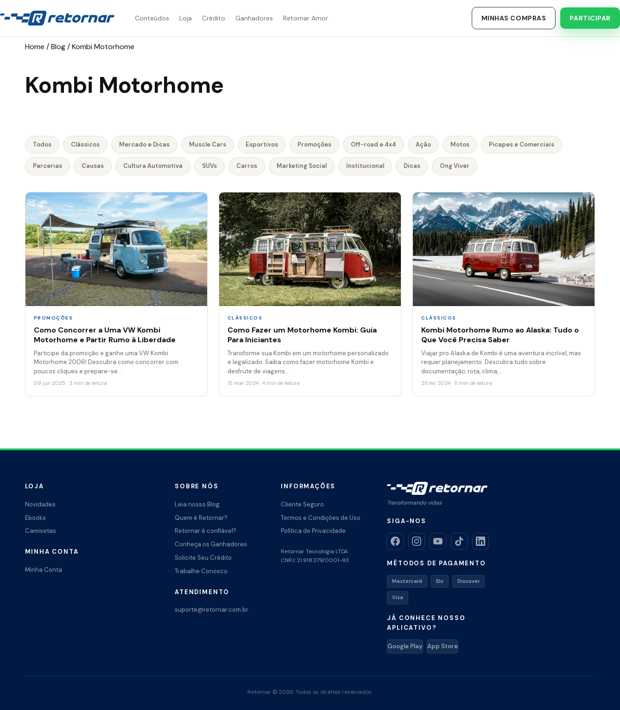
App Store (442, 646)
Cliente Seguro (302, 504)
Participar (590, 18)
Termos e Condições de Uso (321, 518)
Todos (42, 144)
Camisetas (40, 531)
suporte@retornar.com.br (211, 610)
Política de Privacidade (313, 531)
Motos (459, 144)
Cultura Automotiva (153, 166)
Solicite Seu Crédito (203, 558)
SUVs (209, 166)
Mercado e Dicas (144, 144)
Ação (423, 144)
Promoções (314, 144)
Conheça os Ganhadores (211, 544)
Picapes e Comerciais (521, 144)
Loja (185, 18)
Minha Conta (43, 570)
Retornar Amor (305, 18)
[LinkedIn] (480, 541)
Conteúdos (152, 18)
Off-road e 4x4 (373, 144)
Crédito (213, 18)
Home (34, 46)
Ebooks (35, 518)
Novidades (40, 504)
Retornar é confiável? (205, 531)
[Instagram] (416, 541)
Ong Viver (454, 166)
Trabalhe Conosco (201, 571)
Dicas (412, 166)
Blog (58, 46)
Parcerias (47, 166)
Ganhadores (254, 18)
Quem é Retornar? (201, 518)
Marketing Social (302, 166)
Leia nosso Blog (197, 504)
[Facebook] (395, 541)
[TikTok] (459, 541)
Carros (246, 166)
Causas (93, 166)
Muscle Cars (207, 144)
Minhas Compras (513, 18)
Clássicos (85, 144)
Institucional (365, 166)
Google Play (405, 646)
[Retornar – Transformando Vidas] (57, 18)
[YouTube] (438, 541)
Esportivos (262, 144)
